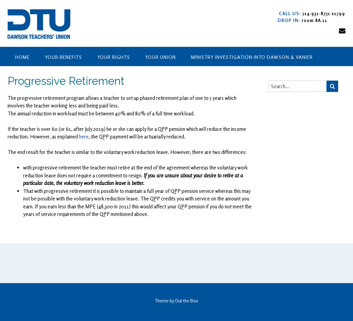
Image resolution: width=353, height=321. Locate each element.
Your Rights (113, 57)
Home (22, 57)
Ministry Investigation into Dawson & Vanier (252, 57)
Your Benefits (63, 57)
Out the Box (186, 300)
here (84, 136)
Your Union (160, 57)
